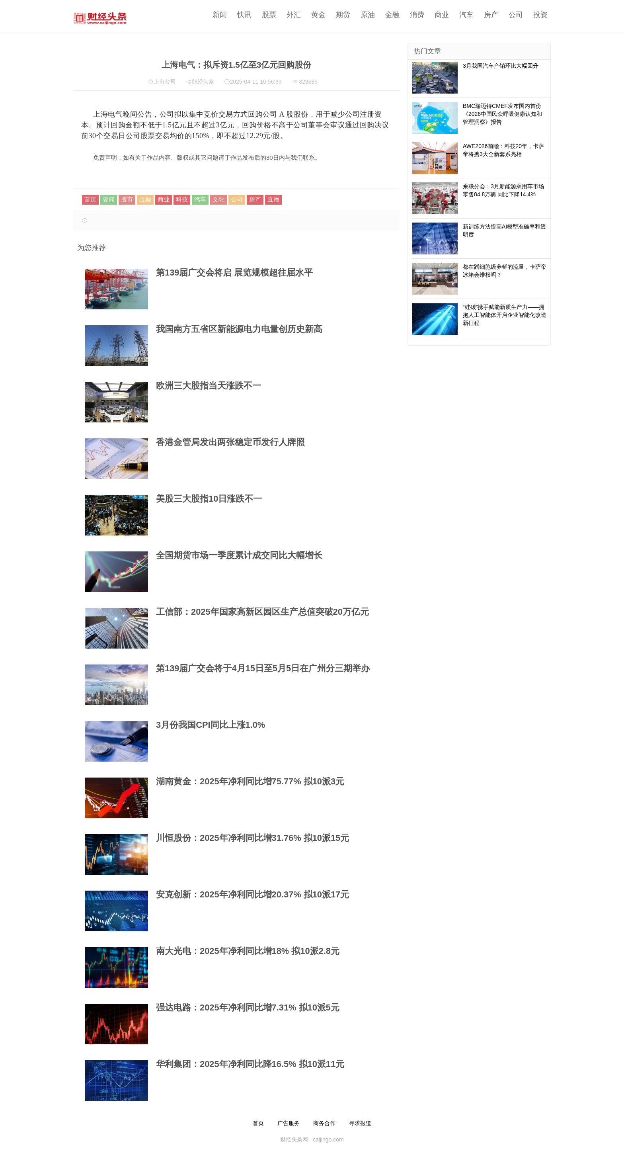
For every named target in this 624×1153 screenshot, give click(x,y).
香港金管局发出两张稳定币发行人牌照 (230, 442)
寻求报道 (360, 1123)
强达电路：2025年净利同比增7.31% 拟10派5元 (247, 1007)
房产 (489, 15)
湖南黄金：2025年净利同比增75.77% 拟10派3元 (250, 781)
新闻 (218, 15)
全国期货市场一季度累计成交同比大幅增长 (239, 555)
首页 (90, 199)
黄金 (316, 15)
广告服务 (288, 1123)
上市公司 (165, 81)
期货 (341, 15)
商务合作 (324, 1123)
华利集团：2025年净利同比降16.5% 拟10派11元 (250, 1064)
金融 (390, 15)
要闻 (109, 199)
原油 (366, 15)
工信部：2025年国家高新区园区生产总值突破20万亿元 (262, 612)
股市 (127, 199)
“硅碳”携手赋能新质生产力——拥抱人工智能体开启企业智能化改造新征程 (504, 315)
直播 (273, 199)
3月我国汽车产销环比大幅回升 (500, 66)
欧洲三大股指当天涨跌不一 (208, 386)
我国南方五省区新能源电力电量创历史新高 (239, 329)
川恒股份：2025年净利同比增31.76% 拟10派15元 (252, 838)
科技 (182, 199)
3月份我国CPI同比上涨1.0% (210, 725)
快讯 (242, 15)
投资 (538, 15)
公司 (514, 15)
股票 (267, 15)
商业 (440, 15)
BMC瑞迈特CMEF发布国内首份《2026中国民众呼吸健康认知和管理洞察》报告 (502, 114)
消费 (415, 15)
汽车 (464, 15)
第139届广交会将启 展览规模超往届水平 (234, 273)
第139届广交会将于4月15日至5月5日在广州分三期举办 (263, 668)
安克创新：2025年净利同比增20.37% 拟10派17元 (252, 894)
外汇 (292, 15)
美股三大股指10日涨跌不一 (209, 499)
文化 (218, 199)
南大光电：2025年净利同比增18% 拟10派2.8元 (247, 951)
